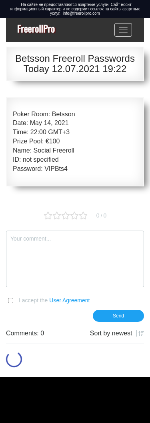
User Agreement (69, 300)
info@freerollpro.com (81, 13)
